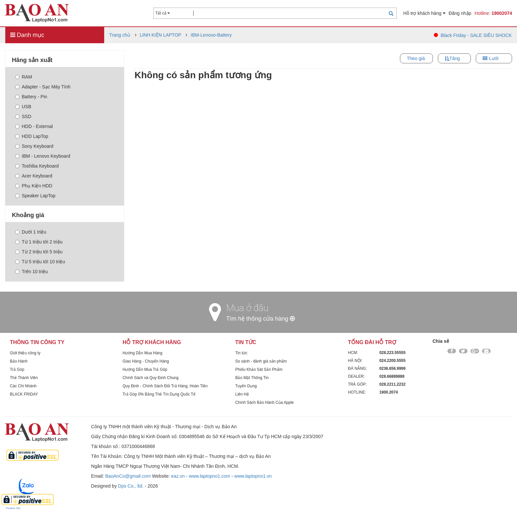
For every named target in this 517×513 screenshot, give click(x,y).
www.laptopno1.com (209, 476)
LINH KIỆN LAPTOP (160, 35)
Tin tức (241, 353)
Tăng (454, 58)
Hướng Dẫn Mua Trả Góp (145, 369)
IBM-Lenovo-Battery (211, 35)
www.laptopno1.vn (253, 476)
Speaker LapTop (35, 195)
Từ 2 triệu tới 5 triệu (38, 251)
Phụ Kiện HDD (33, 185)
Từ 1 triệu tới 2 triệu (38, 241)
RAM (23, 77)
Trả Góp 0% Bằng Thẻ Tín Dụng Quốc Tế (159, 394)
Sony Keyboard (34, 146)
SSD (23, 116)
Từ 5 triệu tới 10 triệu (40, 261)
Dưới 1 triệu (30, 232)
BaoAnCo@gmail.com (128, 476)
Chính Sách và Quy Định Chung (151, 377)
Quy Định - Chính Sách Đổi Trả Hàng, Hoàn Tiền (165, 386)
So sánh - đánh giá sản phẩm (261, 361)
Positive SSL (13, 508)
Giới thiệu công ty (25, 353)
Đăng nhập (460, 13)
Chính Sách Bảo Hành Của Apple (264, 402)
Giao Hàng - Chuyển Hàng (146, 361)
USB (23, 106)
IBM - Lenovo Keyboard (42, 156)
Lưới (494, 58)
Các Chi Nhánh (23, 386)
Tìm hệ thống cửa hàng (260, 318)
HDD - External (34, 126)
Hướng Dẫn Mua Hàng (142, 353)
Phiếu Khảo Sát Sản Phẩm (259, 369)
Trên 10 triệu (31, 271)
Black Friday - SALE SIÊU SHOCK (476, 35)
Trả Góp (17, 369)
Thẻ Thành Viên (24, 377)
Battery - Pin (31, 96)
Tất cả (162, 13)
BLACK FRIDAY (24, 394)
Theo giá (416, 58)
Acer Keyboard (33, 175)
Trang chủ (119, 35)
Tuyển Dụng (246, 386)
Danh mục (27, 35)
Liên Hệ (242, 394)
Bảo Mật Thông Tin (252, 377)
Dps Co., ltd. (130, 486)
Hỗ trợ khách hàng (424, 13)
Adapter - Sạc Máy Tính (43, 86)
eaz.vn (178, 476)
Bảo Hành (18, 361)
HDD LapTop (31, 136)
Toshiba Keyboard (37, 166)
